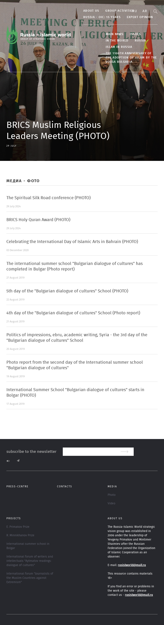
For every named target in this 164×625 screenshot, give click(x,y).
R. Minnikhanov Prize (20, 535)
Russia (140, 40)
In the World (117, 40)
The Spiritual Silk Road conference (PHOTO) (48, 198)
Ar (144, 11)
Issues (135, 34)
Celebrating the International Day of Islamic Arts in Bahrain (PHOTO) (72, 242)
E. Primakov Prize (17, 526)
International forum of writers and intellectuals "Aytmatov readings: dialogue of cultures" (29, 561)
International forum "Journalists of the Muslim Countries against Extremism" (29, 578)
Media (112, 486)
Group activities (119, 10)
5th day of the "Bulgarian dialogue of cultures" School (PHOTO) (67, 291)
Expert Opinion (140, 17)
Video (111, 503)
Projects (13, 518)
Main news (115, 34)
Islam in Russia (119, 47)
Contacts (64, 486)
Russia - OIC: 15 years (102, 17)
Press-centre (17, 486)
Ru (134, 11)
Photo (112, 494)
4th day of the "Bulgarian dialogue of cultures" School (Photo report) (73, 313)
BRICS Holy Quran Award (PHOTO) (38, 220)
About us (91, 10)
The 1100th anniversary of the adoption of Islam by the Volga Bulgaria (131, 57)
